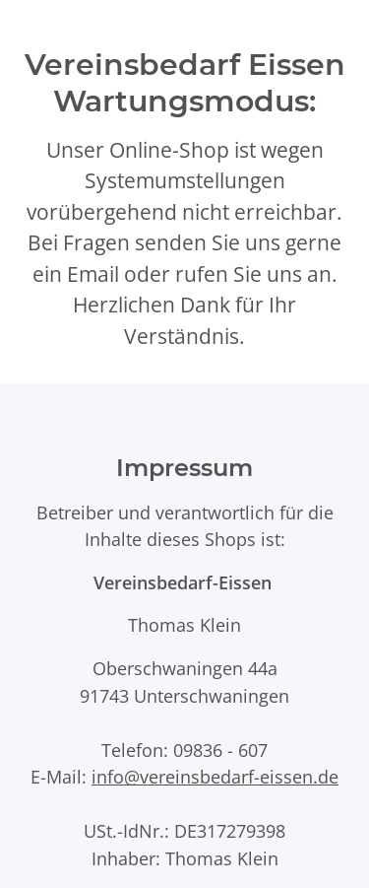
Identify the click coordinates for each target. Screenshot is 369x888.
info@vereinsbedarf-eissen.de (215, 776)
